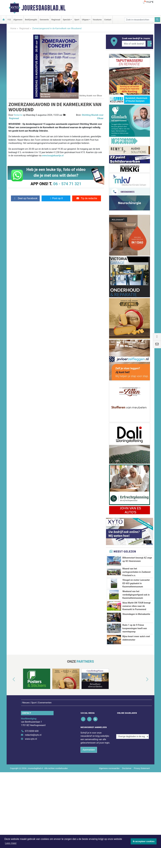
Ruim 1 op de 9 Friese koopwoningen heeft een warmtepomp (134, 690)
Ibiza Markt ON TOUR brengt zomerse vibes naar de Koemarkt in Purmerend (136, 643)
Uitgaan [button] (85, 19)
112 (9, 19)
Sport (76, 19)
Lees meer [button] (11, 843)
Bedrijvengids (31, 19)
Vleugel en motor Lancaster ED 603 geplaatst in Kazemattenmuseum (136, 593)
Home (13, 28)
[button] (10, 752)
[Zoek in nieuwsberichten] (140, 19)
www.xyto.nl (31, 807)
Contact (107, 19)
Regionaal (55, 19)
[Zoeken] (157, 19)
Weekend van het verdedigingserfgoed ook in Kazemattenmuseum (136, 618)
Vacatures (97, 19)
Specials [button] (66, 19)
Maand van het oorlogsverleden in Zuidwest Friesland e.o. (136, 572)
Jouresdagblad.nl (44, 8)
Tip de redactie (86, 198)
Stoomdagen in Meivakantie (136, 675)
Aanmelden (89, 818)
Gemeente (44, 19)
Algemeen (17, 19)
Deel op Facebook (25, 198)
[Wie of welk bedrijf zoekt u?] (134, 44)
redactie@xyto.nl (33, 803)
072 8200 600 (31, 799)
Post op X (56, 198)
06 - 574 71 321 (67, 183)
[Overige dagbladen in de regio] (132, 792)
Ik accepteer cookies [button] (144, 841)
